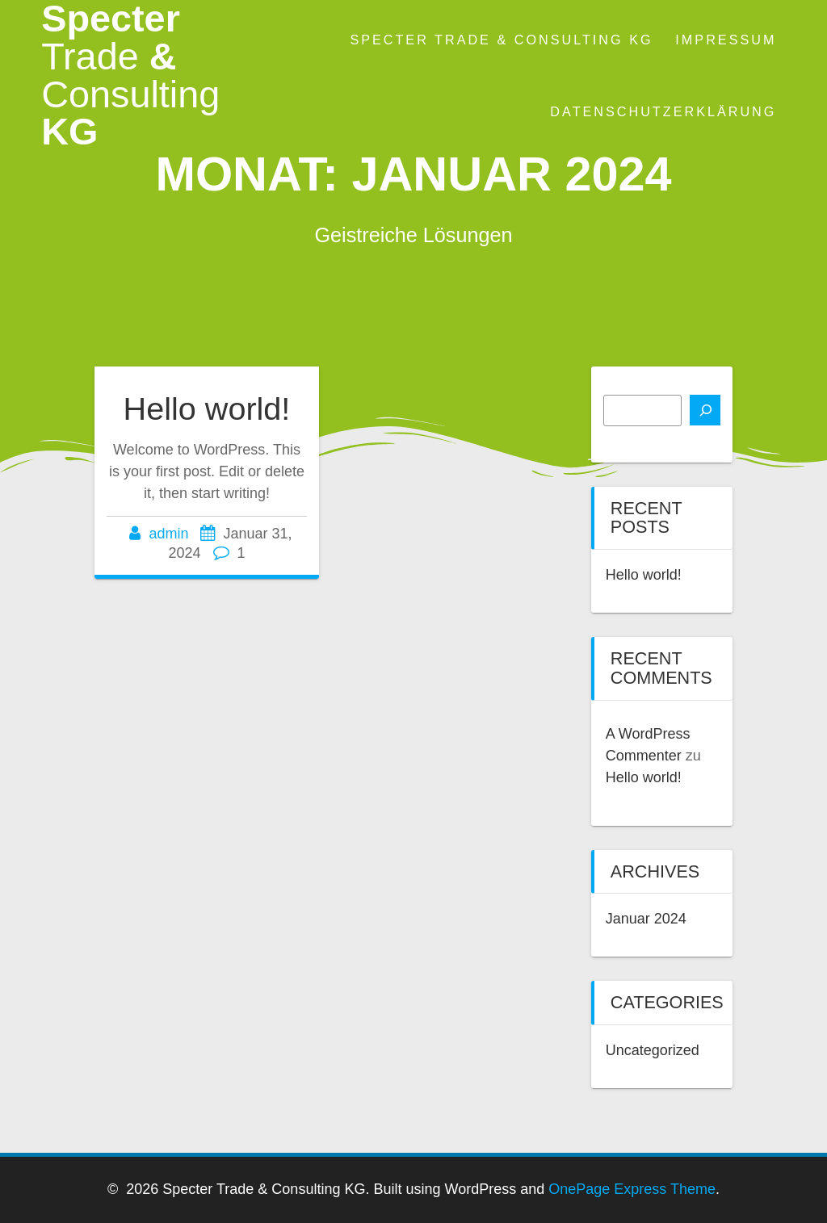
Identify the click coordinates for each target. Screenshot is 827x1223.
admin (168, 534)
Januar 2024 (646, 919)
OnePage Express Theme (632, 1189)
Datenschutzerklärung (663, 111)
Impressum (725, 39)
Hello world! (207, 408)
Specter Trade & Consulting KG (501, 39)
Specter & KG (130, 75)
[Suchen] (705, 410)
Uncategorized (652, 1050)
